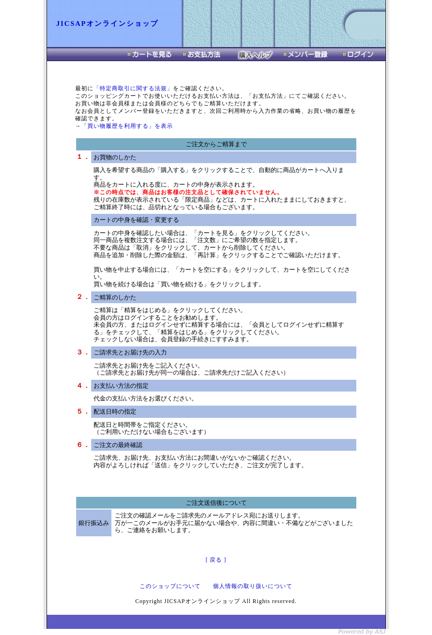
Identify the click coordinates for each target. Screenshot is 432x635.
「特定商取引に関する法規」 (133, 88)
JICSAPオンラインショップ (107, 23)
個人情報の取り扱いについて (252, 586)
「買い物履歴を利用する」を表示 (127, 126)
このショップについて (170, 586)
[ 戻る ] (216, 560)
